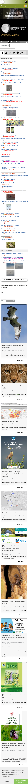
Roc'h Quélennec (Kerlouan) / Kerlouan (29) (10, 93)
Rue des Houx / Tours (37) (6, 156)
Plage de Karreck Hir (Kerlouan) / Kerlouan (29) (11, 82)
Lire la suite (21, 360)
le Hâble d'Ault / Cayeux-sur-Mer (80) (9, 220)
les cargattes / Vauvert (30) (6, 100)
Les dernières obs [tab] (5, 45)
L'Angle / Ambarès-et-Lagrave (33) (8, 135)
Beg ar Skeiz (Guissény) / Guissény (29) (9, 68)
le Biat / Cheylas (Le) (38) (6, 160)
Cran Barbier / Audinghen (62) (7, 186)
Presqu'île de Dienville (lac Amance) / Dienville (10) (12, 253)
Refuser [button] (7, 781)
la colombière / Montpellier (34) (7, 153)
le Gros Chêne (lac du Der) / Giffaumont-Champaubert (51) (13, 172)
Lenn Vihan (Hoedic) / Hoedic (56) (8, 179)
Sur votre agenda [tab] (10, 300)
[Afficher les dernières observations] (7, 48)
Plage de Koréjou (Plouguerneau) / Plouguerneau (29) (12, 79)
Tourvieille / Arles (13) (5, 64)
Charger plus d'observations (14, 280)
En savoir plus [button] (6, 776)
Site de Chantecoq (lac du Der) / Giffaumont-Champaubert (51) (14, 175)
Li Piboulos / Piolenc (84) (6, 236)
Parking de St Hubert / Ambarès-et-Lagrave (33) (11, 142)
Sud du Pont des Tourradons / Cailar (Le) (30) (10, 103)
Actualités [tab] (3, 300)
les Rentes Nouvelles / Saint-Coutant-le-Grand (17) (12, 257)
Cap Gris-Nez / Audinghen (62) (7, 182)
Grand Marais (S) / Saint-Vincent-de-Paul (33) (10, 107)
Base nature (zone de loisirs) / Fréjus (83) (10, 225)
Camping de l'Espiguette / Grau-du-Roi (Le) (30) (11, 96)
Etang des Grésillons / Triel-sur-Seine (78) (10, 213)
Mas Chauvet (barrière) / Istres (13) (8, 61)
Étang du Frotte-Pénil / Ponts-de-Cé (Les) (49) (11, 163)
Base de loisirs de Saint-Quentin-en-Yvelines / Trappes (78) (13, 190)
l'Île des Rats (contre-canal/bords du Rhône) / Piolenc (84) (13, 232)
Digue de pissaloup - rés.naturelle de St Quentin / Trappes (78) (14, 201)
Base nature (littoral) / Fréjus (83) (8, 228)
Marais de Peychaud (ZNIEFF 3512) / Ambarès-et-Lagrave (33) (14, 138)
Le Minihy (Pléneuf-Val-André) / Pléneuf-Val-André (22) (12, 260)
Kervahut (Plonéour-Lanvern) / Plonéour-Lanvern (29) (12, 75)
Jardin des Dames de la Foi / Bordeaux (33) (10, 117)
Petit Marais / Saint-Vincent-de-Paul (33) (9, 145)
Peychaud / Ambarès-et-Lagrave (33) (9, 149)
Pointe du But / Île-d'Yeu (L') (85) (8, 239)
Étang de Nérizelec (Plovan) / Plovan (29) (9, 72)
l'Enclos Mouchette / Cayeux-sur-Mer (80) (10, 216)
